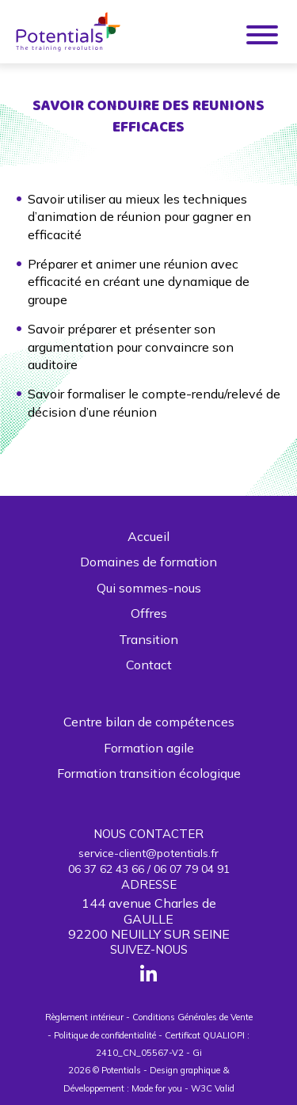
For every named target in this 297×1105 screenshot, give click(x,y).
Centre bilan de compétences (148, 722)
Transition (148, 639)
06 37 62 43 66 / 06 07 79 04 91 (149, 869)
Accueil (148, 536)
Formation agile (149, 748)
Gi (197, 1052)
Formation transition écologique (149, 773)
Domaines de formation (148, 562)
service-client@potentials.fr (148, 853)
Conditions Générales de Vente (192, 1017)
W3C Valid (212, 1088)
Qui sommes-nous (149, 588)
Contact (149, 665)
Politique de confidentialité (105, 1035)
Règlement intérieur (84, 1017)
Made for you (156, 1088)
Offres (149, 613)
